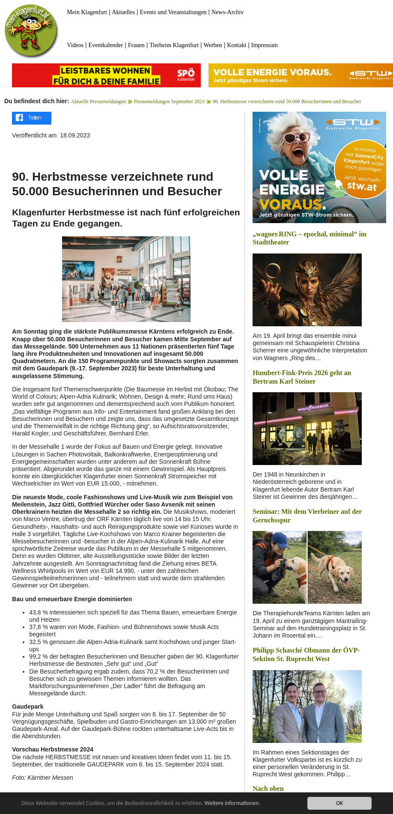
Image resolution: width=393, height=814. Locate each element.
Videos (75, 45)
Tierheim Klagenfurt (174, 45)
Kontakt (236, 45)
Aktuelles (123, 12)
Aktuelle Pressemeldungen (98, 101)
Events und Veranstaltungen (173, 12)
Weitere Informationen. (232, 804)
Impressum (264, 45)
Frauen (136, 45)
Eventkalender (106, 45)
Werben (213, 45)
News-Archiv (227, 12)
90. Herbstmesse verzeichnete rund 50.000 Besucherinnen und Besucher (287, 101)
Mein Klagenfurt (87, 12)
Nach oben (268, 788)
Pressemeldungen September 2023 (169, 101)
